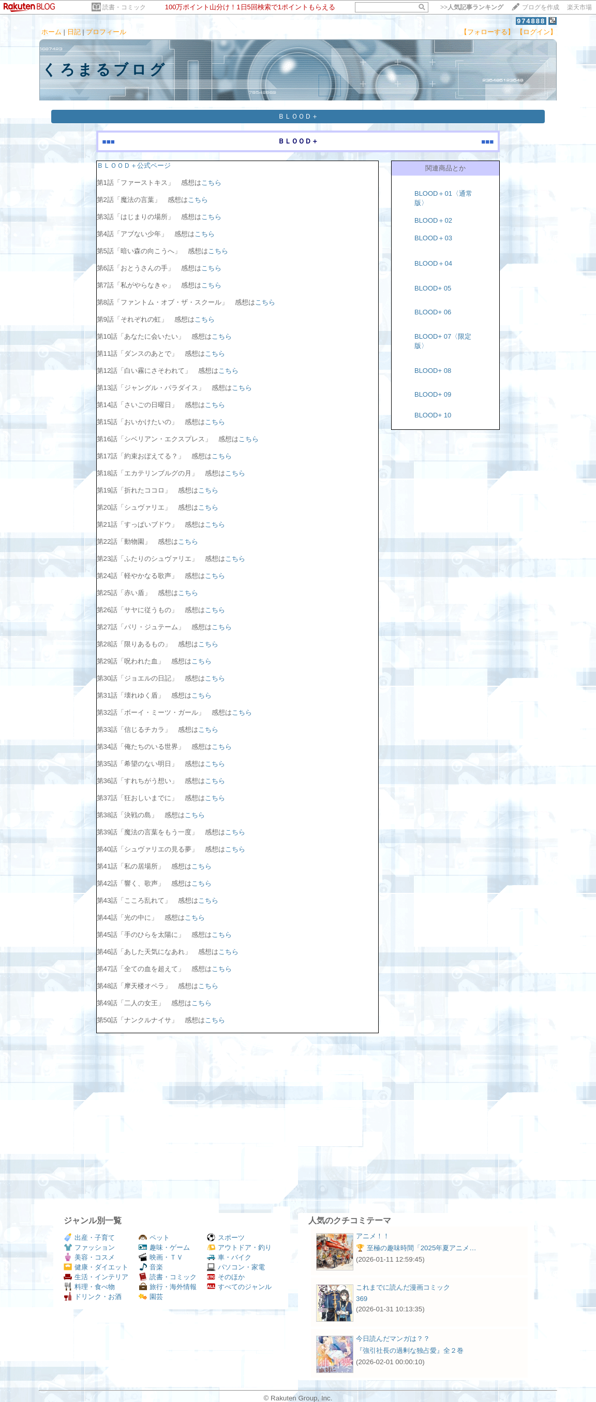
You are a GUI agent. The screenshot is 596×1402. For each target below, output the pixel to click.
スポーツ (226, 1237)
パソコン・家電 (236, 1267)
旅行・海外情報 (168, 1287)
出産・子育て (89, 1237)
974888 (531, 21)
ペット (154, 1237)
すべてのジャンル (239, 1287)
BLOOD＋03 (433, 238)
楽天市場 (579, 7)
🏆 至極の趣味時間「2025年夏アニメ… (416, 1248)
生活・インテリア (96, 1277)
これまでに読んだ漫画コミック (403, 1287)
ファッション (89, 1247)
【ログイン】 (536, 32)
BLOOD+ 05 (432, 288)
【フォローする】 (487, 32)
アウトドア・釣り (239, 1247)
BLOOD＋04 (433, 263)
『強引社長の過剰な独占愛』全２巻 (410, 1350)
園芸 (151, 1296)
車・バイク (229, 1257)
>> (471, 7)
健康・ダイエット (96, 1267)
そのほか (226, 1277)
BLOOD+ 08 (432, 370)
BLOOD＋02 (433, 220)
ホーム (51, 32)
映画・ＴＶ (161, 1257)
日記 (74, 32)
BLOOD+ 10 (432, 415)
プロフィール (106, 32)
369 (361, 1299)
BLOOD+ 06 (432, 312)
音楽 (151, 1267)
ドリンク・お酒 (93, 1296)
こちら (211, 182)
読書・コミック (124, 7)
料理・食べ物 (89, 1287)
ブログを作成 (540, 7)
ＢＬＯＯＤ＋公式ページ (134, 165)
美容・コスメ (89, 1257)
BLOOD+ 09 (432, 394)
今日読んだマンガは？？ (393, 1338)
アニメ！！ (373, 1236)
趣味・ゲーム (164, 1247)
